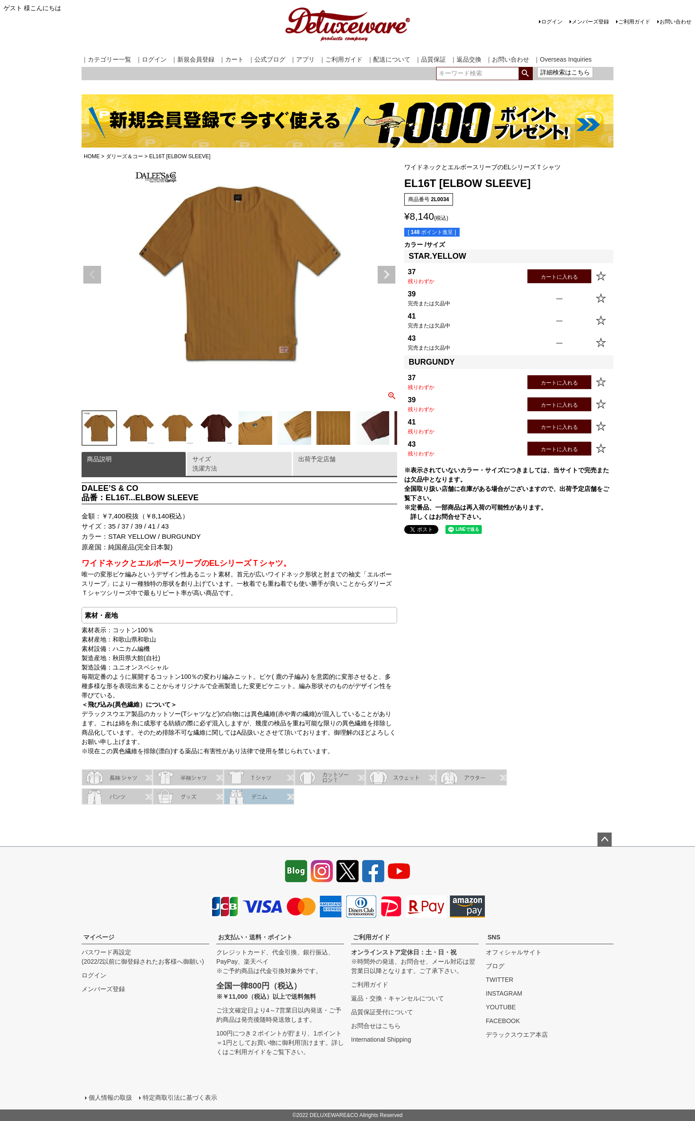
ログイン (551, 22)
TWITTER (499, 979)
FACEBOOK (503, 1020)
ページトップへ (604, 840)
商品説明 (99, 459)
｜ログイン (151, 59)
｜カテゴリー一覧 (106, 59)
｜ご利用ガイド (341, 59)
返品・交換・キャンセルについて (397, 998)
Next (386, 275)
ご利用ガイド (634, 22)
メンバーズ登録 (590, 22)
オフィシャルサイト (514, 952)
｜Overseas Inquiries (563, 59)
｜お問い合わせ (507, 59)
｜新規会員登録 (193, 59)
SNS (494, 937)
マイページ (98, 937)
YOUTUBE (501, 1007)
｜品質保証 (430, 59)
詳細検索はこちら (565, 72)
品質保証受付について (382, 1012)
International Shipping (381, 1039)
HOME (92, 156)
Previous (92, 275)
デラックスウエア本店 (517, 1034)
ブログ (495, 965)
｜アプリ (302, 59)
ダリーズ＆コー (124, 156)
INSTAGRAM (504, 993)
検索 (525, 73)
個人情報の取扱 (110, 1097)
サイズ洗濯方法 (204, 463)
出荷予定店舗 (317, 459)
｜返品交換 (465, 59)
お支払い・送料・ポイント (255, 937)
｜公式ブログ (266, 59)
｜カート (231, 59)
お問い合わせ (675, 22)
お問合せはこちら (376, 1025)
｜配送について (388, 59)
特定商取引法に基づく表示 (180, 1097)
